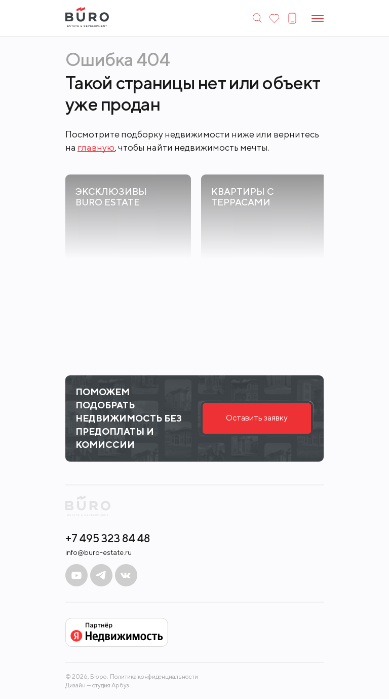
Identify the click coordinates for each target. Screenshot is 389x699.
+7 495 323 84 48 (107, 538)
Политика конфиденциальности (154, 676)
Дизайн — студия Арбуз (97, 685)
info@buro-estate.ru (98, 552)
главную (95, 147)
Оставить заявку (257, 418)
